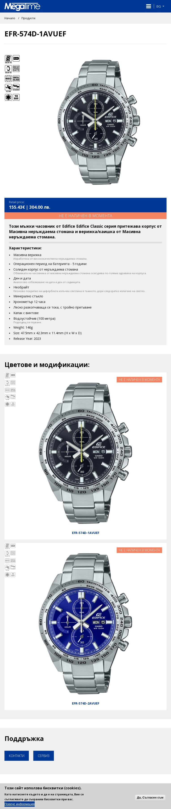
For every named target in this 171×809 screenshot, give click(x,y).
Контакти (16, 756)
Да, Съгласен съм (150, 800)
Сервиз (43, 756)
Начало (9, 18)
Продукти (28, 18)
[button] (148, 6)
